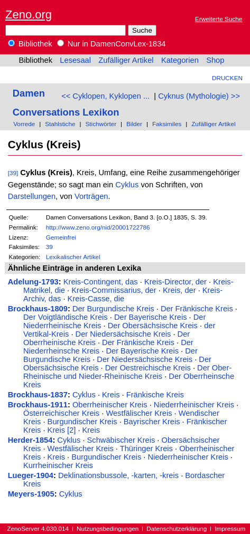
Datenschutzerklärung (176, 528)
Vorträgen (91, 196)
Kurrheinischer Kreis (58, 465)
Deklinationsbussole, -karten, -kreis (118, 475)
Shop (215, 60)
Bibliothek (30, 44)
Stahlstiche (60, 123)
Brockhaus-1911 (38, 404)
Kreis (110, 394)
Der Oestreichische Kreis (148, 368)
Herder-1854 (30, 440)
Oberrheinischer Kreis (109, 404)
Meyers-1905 (31, 494)
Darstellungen (31, 196)
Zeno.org (28, 14)
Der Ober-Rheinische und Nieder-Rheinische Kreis (127, 372)
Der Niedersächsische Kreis (123, 334)
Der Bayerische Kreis (150, 317)
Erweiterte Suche (218, 18)
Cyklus (126, 184)
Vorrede (24, 123)
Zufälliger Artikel (125, 60)
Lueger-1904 (30, 475)
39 (49, 246)
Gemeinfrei (61, 237)
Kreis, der (179, 290)
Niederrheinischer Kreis (194, 404)
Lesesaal (75, 60)
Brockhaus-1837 (38, 394)
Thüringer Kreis (146, 448)
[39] (13, 172)
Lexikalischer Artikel (73, 256)
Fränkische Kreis (155, 394)
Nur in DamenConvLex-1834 (111, 44)
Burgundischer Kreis (82, 421)
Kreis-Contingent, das (100, 282)
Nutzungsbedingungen (107, 528)
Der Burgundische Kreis (113, 308)
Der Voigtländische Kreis (65, 317)
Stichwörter (100, 123)
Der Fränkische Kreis (197, 308)
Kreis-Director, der (175, 282)
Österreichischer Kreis (61, 413)
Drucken (227, 77)
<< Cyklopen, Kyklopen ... (105, 96)
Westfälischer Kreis (139, 413)
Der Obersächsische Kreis (153, 325)
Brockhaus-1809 (38, 308)
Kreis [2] (62, 430)
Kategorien (180, 60)
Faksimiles (166, 123)
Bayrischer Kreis (152, 421)
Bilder (134, 123)
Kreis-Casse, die (96, 298)
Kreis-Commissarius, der (113, 290)
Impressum (230, 528)
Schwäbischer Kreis (121, 440)
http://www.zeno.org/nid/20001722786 (98, 227)
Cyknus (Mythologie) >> (199, 96)
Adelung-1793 (33, 282)
